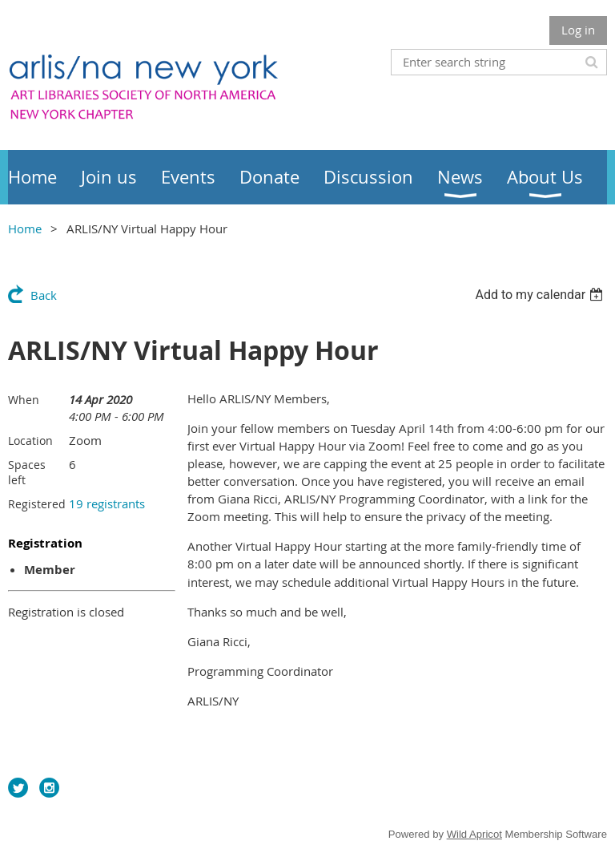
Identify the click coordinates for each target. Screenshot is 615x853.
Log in (578, 30)
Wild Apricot (474, 834)
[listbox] (541, 295)
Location (30, 440)
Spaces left (27, 472)
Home (25, 228)
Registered (37, 503)
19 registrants (107, 503)
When (23, 399)
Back (43, 295)
